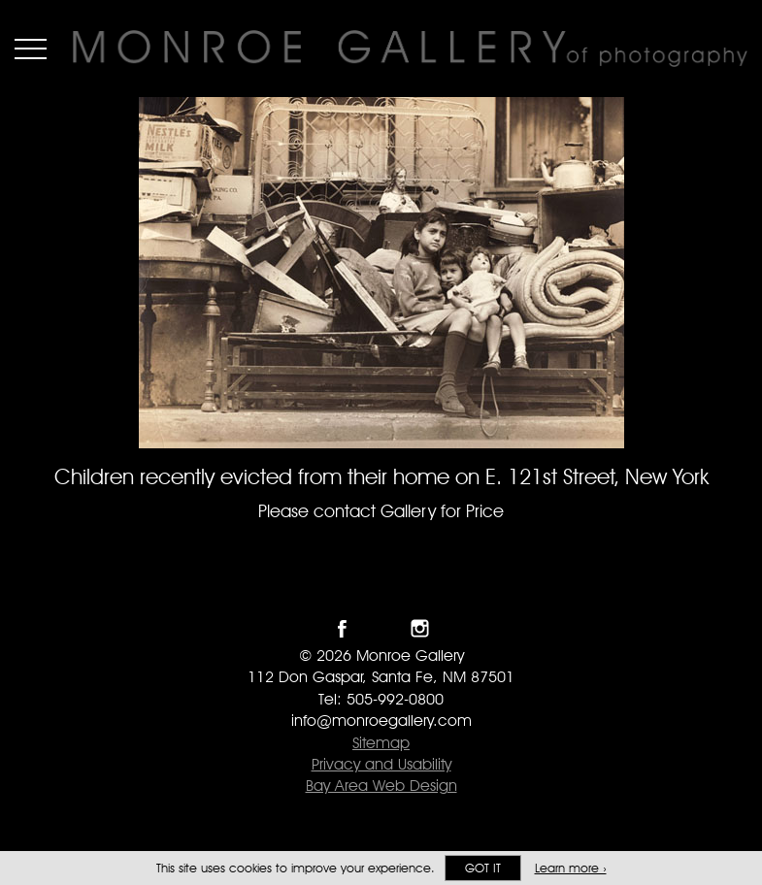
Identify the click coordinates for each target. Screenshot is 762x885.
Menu (31, 48)
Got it (483, 868)
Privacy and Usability (381, 764)
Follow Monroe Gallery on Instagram (420, 628)
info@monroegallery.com (381, 720)
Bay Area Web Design (381, 785)
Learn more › (571, 868)
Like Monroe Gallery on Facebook (342, 628)
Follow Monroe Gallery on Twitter (381, 628)
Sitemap (381, 743)
